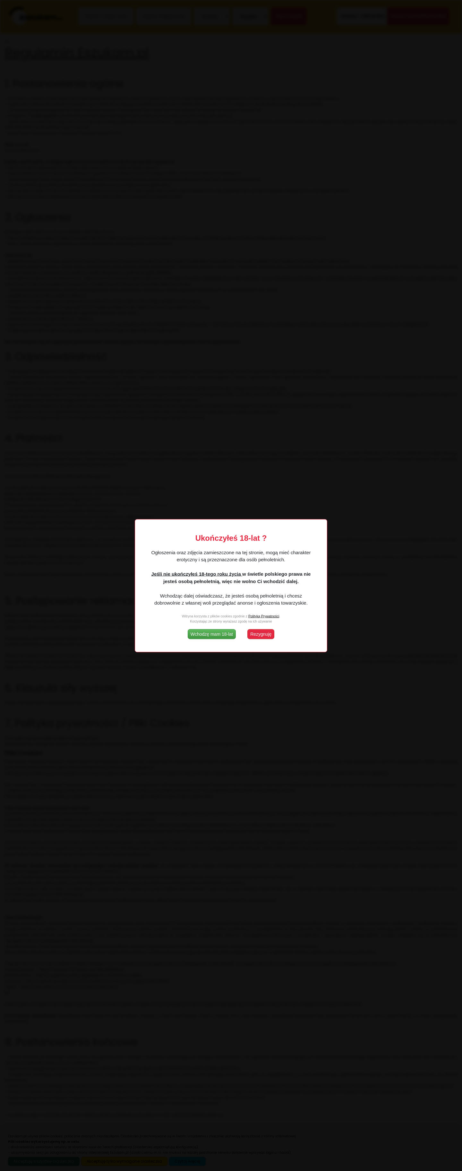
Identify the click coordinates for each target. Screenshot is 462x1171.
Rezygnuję (260, 633)
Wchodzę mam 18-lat (212, 633)
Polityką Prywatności (263, 616)
